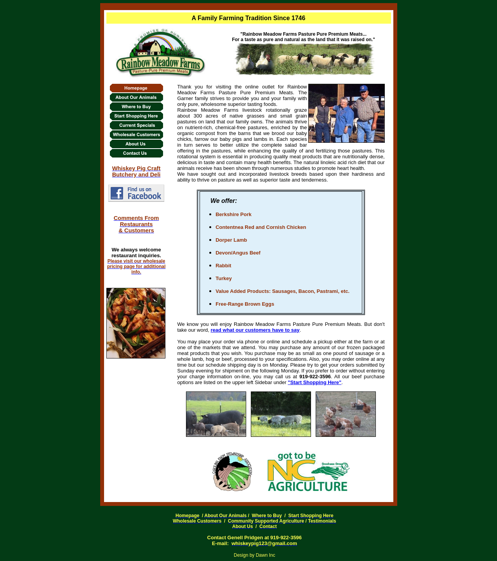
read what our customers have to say (255, 330)
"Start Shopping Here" (314, 382)
